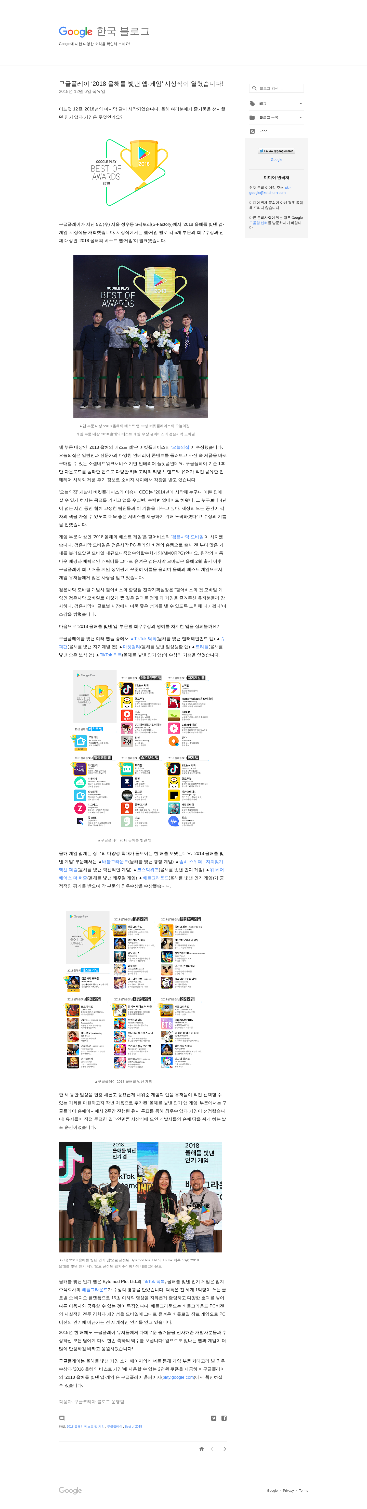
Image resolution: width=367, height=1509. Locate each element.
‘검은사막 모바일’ (187, 536)
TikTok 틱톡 (111, 655)
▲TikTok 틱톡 (143, 638)
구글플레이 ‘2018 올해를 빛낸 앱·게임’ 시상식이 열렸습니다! (141, 83)
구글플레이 (115, 1426)
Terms (303, 1490)
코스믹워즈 (148, 869)
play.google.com (178, 1377)
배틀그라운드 (115, 861)
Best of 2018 (133, 1426)
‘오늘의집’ (180, 447)
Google (276, 160)
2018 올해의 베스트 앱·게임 (86, 1426)
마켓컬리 (131, 646)
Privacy (289, 1490)
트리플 (201, 646)
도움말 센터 (258, 223)
